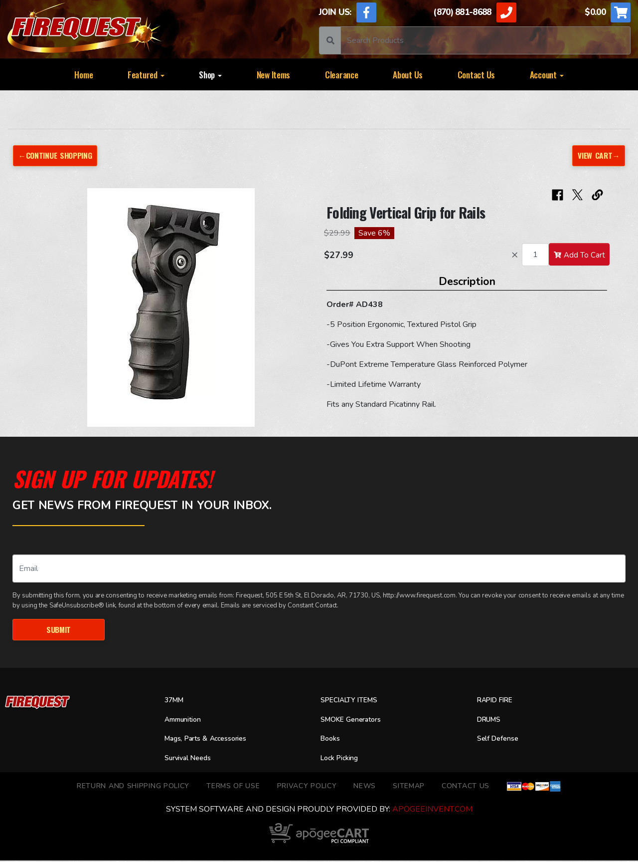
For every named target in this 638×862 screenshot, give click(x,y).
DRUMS (490, 721)
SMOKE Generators (355, 721)
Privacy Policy (307, 787)
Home (83, 74)
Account (547, 74)
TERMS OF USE (233, 787)
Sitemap (409, 787)
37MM (175, 701)
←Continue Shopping (58, 155)
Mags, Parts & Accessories (212, 740)
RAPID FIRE (497, 701)
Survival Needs (191, 759)
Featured (146, 74)
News (364, 787)
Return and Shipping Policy (133, 787)
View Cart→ (597, 155)
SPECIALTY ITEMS (352, 701)
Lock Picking (342, 759)
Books (331, 740)
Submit (58, 630)
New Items (274, 74)
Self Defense (500, 740)
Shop (210, 74)
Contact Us (476, 74)
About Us (408, 74)
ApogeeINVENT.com (432, 810)
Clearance (341, 74)
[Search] (485, 40)
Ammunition (186, 721)
